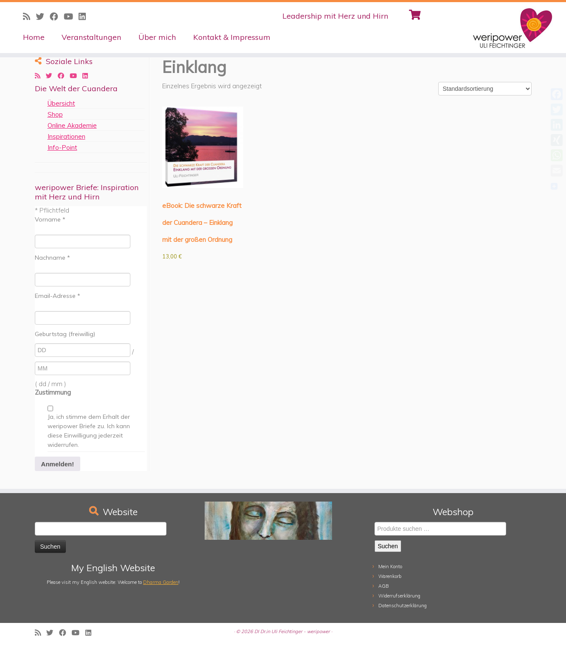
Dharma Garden (160, 582)
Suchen (388, 546)
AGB (383, 586)
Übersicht (61, 103)
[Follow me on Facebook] (57, 16)
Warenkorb (389, 576)
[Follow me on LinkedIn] (85, 16)
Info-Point (62, 147)
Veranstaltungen (91, 37)
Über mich (157, 37)
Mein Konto (390, 566)
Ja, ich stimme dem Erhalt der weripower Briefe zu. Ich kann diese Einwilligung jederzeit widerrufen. (89, 431)
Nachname (52, 257)
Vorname (50, 219)
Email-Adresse (57, 296)
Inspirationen (66, 136)
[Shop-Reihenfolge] (485, 88)
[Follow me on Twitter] (43, 16)
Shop (55, 114)
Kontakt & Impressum (231, 37)
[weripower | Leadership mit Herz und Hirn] (500, 27)
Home (34, 37)
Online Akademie (72, 125)
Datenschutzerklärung (402, 606)
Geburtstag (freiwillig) (65, 334)
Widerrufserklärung (399, 596)
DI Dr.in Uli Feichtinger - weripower (292, 631)
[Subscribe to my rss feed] (29, 16)
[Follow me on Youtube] (71, 16)
